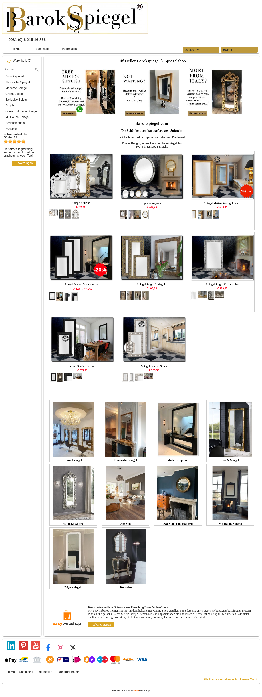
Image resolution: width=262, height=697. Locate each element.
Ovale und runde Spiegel (21, 111)
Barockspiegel (14, 76)
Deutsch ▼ (192, 49)
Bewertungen (24, 163)
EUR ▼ (228, 49)
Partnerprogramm (68, 671)
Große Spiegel (14, 93)
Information (69, 48)
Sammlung (42, 48)
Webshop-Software (131, 690)
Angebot (10, 105)
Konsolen (11, 128)
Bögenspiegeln (15, 122)
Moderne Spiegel (16, 88)
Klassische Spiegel (17, 82)
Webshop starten (101, 624)
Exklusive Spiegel (16, 99)
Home (16, 48)
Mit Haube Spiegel (17, 117)
